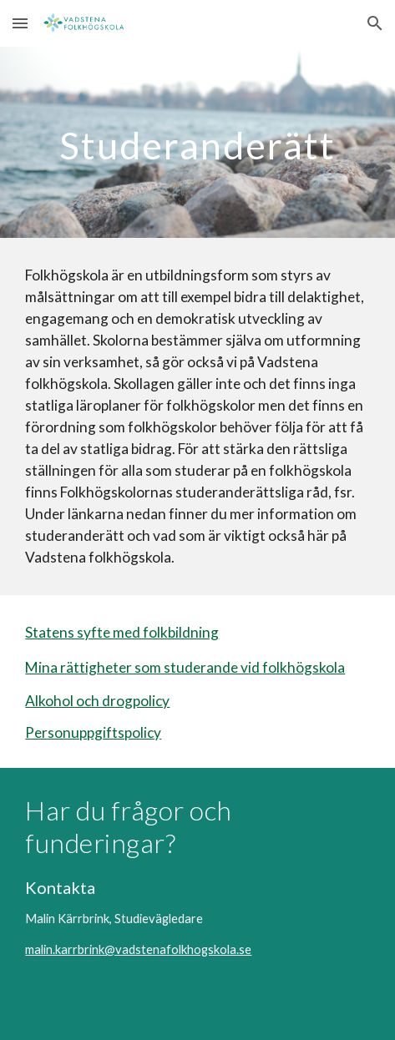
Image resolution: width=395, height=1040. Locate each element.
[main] (197, 142)
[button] (20, 23)
